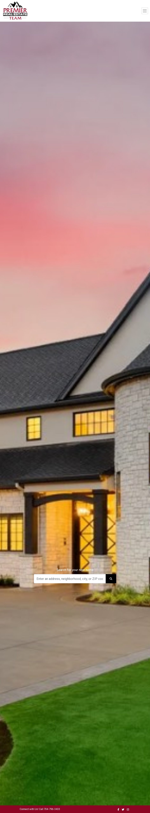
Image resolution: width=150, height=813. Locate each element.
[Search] (70, 578)
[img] (118, 809)
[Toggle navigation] (144, 10)
